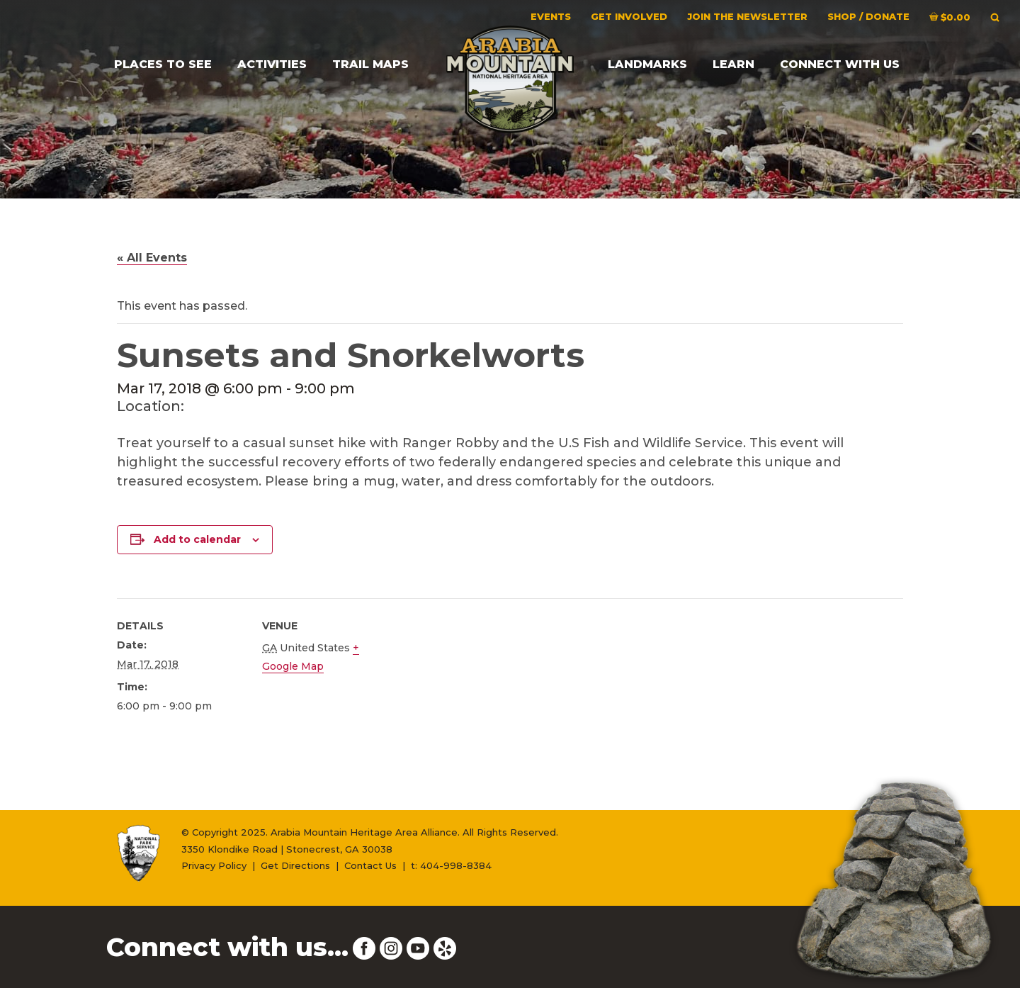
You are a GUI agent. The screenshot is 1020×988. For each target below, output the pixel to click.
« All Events (152, 257)
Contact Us (370, 865)
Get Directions (295, 865)
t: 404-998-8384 (451, 865)
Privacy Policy (213, 865)
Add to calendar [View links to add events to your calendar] (197, 539)
